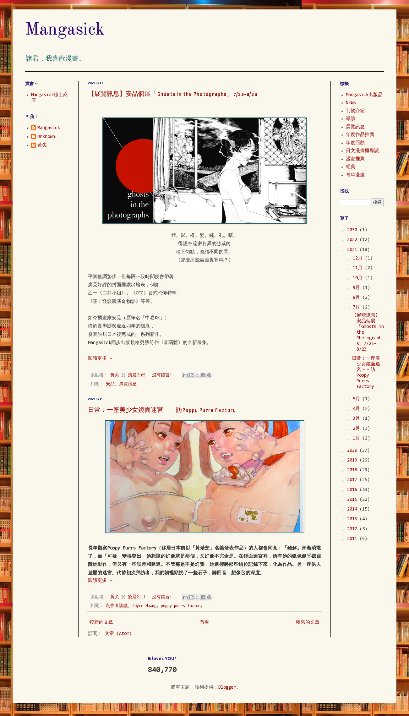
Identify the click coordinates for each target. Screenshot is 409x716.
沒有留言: (163, 375)
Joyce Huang (144, 606)
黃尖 (42, 145)
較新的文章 (101, 622)
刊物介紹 (355, 111)
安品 (110, 384)
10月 (359, 278)
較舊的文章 (307, 622)
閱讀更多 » (100, 358)
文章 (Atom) (118, 633)
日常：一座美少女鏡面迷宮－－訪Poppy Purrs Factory (162, 410)
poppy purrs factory (182, 606)
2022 (353, 240)
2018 (353, 470)
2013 (353, 519)
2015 (353, 499)
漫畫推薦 (355, 159)
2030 (353, 230)
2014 (353, 509)
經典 (350, 167)
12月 (359, 258)
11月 (359, 268)
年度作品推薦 (360, 135)
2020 (353, 450)
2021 (353, 250)
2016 (353, 490)
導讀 (350, 119)
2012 (353, 529)
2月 (358, 428)
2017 (353, 480)
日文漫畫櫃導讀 (362, 151)
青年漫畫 (355, 175)
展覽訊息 (128, 384)
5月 (358, 399)
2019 (353, 460)
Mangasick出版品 (364, 95)
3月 (358, 418)
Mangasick (65, 30)
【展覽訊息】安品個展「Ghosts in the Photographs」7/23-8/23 (172, 94)
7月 (358, 307)
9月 (358, 288)
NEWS (351, 103)
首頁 (204, 622)
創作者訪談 (117, 606)
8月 (358, 297)
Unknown (46, 136)
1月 (358, 438)
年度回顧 (355, 143)
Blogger (227, 687)
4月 (358, 409)
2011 (353, 539)
